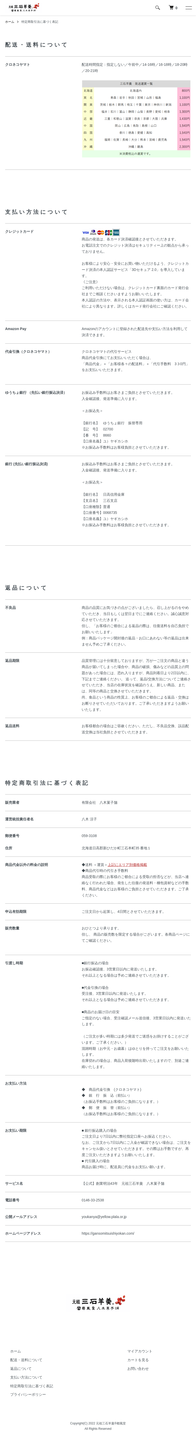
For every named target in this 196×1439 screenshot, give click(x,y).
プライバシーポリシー (28, 1394)
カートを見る (138, 1360)
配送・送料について (26, 1360)
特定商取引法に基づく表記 (31, 1386)
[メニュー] (188, 7)
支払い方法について (26, 1377)
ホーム (9, 22)
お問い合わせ (138, 1369)
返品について (21, 1369)
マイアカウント (139, 1351)
